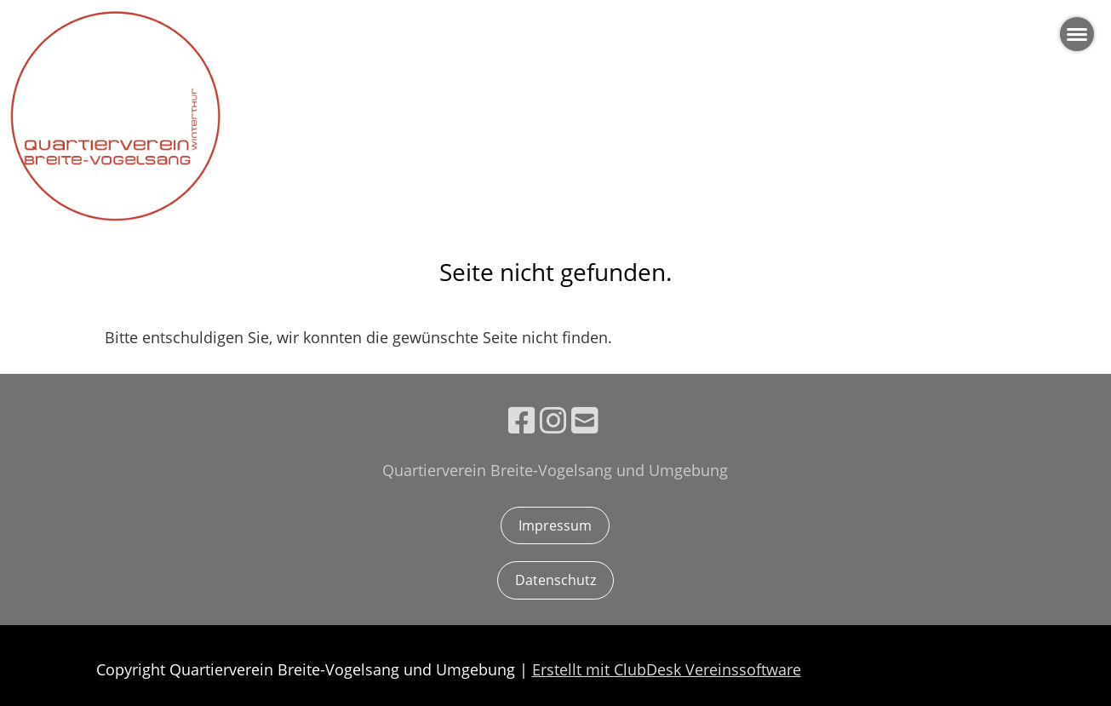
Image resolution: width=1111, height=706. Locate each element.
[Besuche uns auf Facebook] (521, 420)
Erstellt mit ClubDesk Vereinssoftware (666, 669)
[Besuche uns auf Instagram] (553, 420)
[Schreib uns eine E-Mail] (584, 420)
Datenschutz (555, 580)
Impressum (555, 525)
